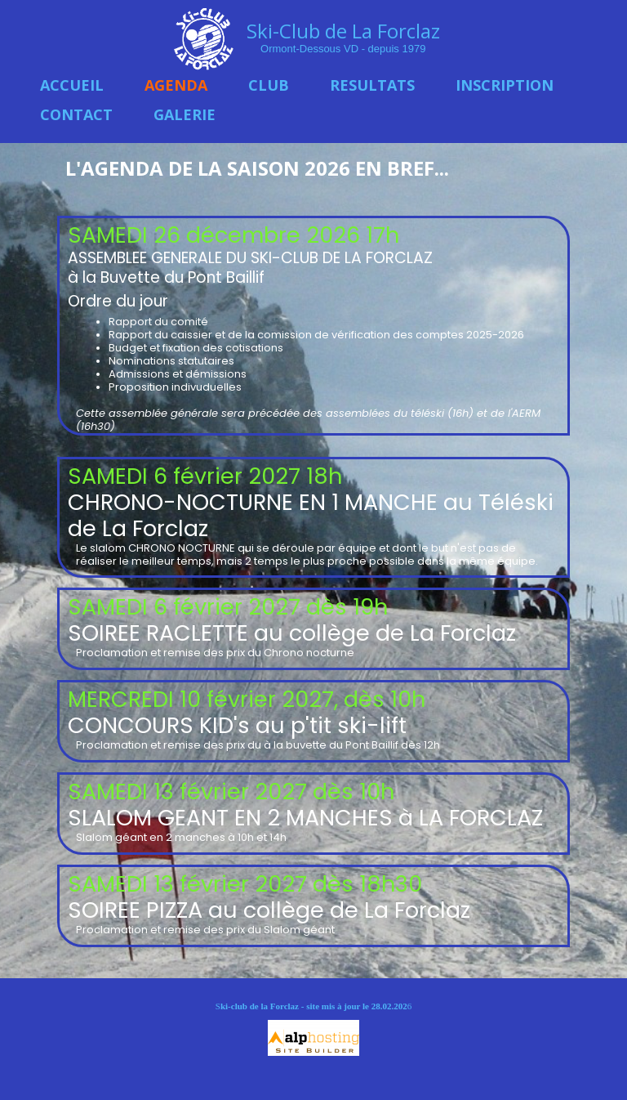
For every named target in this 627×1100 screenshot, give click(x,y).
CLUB (268, 85)
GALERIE (184, 114)
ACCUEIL (72, 85)
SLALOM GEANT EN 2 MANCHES (230, 818)
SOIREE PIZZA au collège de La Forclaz (269, 910)
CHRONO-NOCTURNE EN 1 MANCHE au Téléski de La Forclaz (311, 515)
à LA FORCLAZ (468, 818)
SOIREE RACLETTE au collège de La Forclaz (292, 633)
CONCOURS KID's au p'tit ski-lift (240, 725)
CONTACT (76, 114)
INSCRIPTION (505, 85)
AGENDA (176, 85)
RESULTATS (372, 85)
